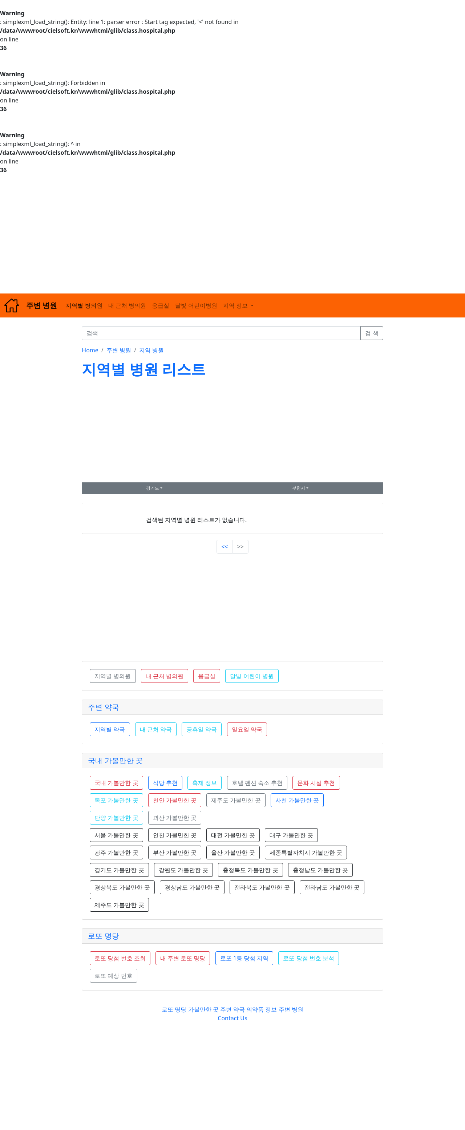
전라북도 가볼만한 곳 (262, 887)
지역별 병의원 (84, 305)
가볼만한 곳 (204, 1009)
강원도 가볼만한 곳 (183, 870)
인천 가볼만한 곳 (175, 835)
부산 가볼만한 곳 (175, 852)
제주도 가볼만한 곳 (119, 905)
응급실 (160, 305)
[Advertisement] (218, 234)
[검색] (221, 333)
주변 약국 (103, 707)
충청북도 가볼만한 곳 (250, 870)
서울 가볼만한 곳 (116, 835)
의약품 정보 (261, 1009)
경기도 (152, 488)
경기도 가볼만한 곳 (119, 870)
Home (90, 350)
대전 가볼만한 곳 (233, 835)
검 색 (371, 333)
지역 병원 (151, 350)
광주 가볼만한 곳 (116, 852)
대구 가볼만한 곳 (291, 835)
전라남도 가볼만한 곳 (332, 887)
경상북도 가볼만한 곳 (122, 887)
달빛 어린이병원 (196, 305)
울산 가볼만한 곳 (233, 852)
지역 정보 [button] (236, 305)
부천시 (298, 488)
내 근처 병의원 (127, 305)
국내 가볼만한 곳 (115, 760)
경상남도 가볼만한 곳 (192, 887)
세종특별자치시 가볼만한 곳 (306, 852)
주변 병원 (118, 350)
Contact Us (232, 1018)
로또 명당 (103, 936)
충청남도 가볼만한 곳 (320, 870)
